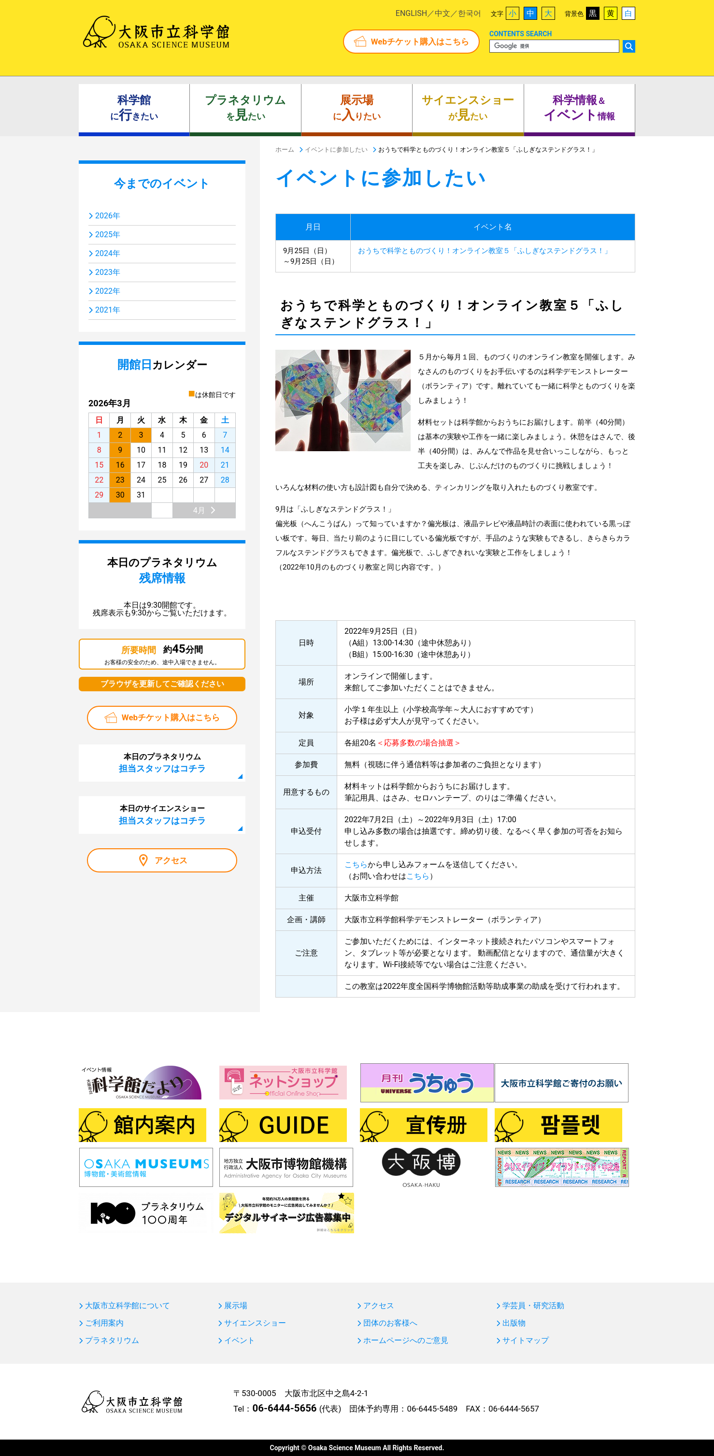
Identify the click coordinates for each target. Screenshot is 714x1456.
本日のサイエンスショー (162, 814)
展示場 (235, 1306)
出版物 (514, 1323)
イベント (239, 1340)
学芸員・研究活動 (533, 1306)
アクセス (171, 860)
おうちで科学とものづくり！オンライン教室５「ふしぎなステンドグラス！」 (485, 250)
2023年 (107, 272)
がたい (468, 108)
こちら (356, 864)
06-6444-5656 (284, 1408)
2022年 (107, 291)
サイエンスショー (255, 1323)
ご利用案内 (104, 1323)
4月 (199, 510)
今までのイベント (162, 183)
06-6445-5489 (432, 1408)
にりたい (357, 108)
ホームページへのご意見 (405, 1340)
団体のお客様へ (390, 1323)
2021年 (107, 309)
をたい (245, 108)
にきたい (134, 108)
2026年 (107, 215)
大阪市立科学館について (127, 1306)
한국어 (469, 13)
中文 (442, 13)
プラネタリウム (112, 1340)
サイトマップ (525, 1340)
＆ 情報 (579, 108)
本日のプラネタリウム (162, 762)
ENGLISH (411, 13)
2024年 (107, 253)
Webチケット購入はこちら (420, 41)
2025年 (107, 234)
